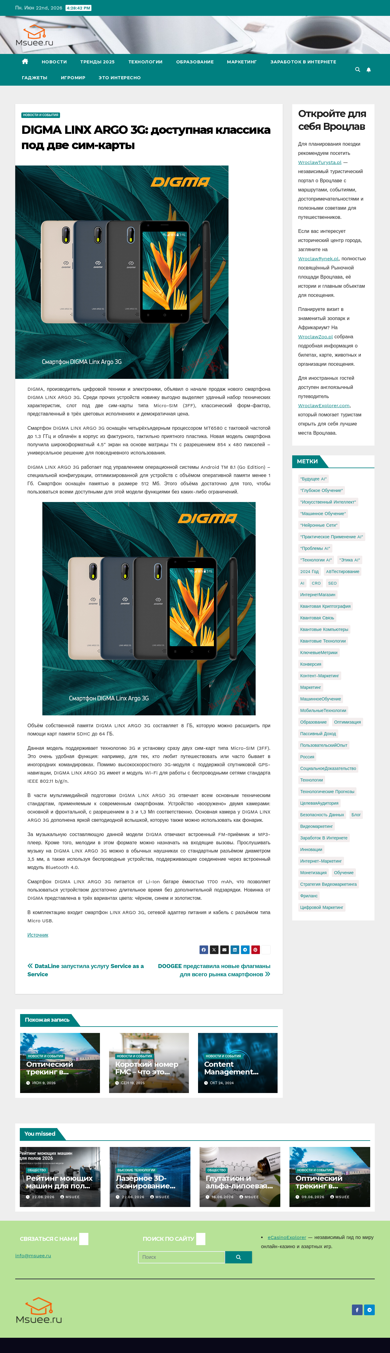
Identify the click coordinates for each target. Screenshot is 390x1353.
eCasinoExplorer (287, 1237)
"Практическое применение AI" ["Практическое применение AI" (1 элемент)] (331, 536)
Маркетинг (242, 62)
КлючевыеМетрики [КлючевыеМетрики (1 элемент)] (319, 652)
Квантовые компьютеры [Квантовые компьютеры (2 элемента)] (324, 629)
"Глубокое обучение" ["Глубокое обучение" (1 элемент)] (321, 490)
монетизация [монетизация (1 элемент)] (313, 872)
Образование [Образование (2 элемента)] (313, 722)
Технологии (145, 62)
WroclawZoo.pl (315, 337)
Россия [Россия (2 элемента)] (307, 756)
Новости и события (40, 115)
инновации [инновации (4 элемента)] (311, 849)
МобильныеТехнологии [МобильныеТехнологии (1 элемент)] (323, 710)
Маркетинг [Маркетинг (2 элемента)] (310, 687)
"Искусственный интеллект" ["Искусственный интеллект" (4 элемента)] (328, 502)
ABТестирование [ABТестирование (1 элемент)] (342, 571)
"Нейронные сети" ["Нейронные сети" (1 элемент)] (319, 525)
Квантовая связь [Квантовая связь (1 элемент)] (317, 617)
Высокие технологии (136, 1170)
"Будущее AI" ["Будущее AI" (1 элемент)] (313, 478)
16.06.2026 (223, 1197)
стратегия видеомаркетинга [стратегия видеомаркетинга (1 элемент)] (328, 884)
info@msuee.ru (33, 1256)
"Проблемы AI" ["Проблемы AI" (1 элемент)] (315, 548)
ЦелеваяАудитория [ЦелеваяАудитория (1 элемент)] (319, 803)
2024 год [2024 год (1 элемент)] (309, 571)
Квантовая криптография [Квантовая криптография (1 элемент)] (325, 606)
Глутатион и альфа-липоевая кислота (236, 1186)
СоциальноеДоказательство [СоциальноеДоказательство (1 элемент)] (328, 768)
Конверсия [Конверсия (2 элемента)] (310, 664)
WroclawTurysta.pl (320, 162)
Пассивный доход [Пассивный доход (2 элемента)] (318, 733)
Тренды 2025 (97, 62)
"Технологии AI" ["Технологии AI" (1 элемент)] (316, 559)
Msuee (70, 1197)
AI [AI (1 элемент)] (302, 583)
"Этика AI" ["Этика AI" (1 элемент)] (349, 559)
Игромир (73, 77)
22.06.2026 (44, 1197)
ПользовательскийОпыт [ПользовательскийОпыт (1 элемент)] (324, 745)
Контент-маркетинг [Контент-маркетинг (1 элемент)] (319, 675)
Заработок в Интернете (303, 62)
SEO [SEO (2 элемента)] (332, 583)
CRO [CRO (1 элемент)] (316, 583)
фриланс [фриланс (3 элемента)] (309, 895)
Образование (195, 62)
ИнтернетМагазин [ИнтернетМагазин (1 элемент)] (317, 594)
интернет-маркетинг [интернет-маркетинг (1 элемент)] (321, 861)
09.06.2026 (314, 1197)
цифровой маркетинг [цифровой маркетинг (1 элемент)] (321, 907)
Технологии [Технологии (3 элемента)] (311, 780)
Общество (37, 1170)
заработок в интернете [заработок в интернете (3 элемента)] (324, 837)
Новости (54, 62)
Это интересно (120, 77)
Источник (37, 935)
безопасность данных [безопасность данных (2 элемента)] (322, 814)
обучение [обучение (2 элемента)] (343, 872)
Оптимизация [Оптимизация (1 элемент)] (347, 722)
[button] (357, 70)
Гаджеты (35, 77)
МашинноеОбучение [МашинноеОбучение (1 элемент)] (320, 698)
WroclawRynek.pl (318, 259)
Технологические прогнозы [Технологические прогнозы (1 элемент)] (327, 791)
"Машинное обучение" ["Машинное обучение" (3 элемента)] (323, 513)
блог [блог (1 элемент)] (356, 814)
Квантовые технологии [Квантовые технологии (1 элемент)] (323, 641)
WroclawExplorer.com (324, 405)
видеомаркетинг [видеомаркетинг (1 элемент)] (316, 826)
